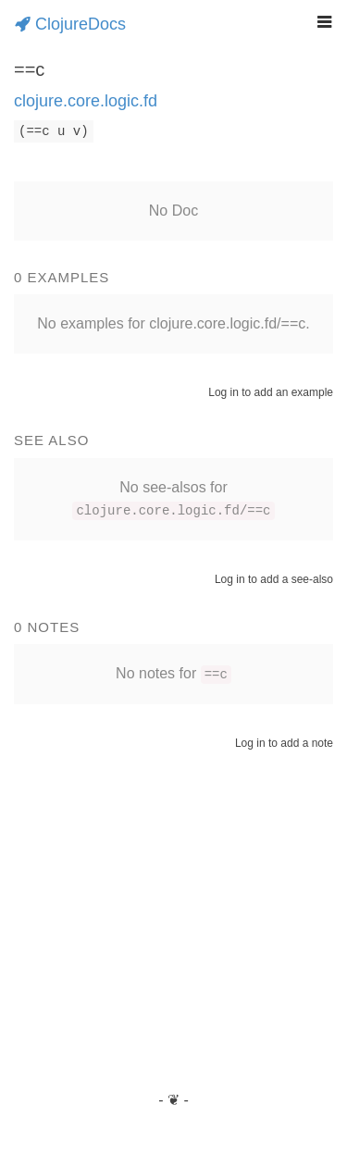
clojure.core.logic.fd (85, 101)
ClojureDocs (70, 24)
